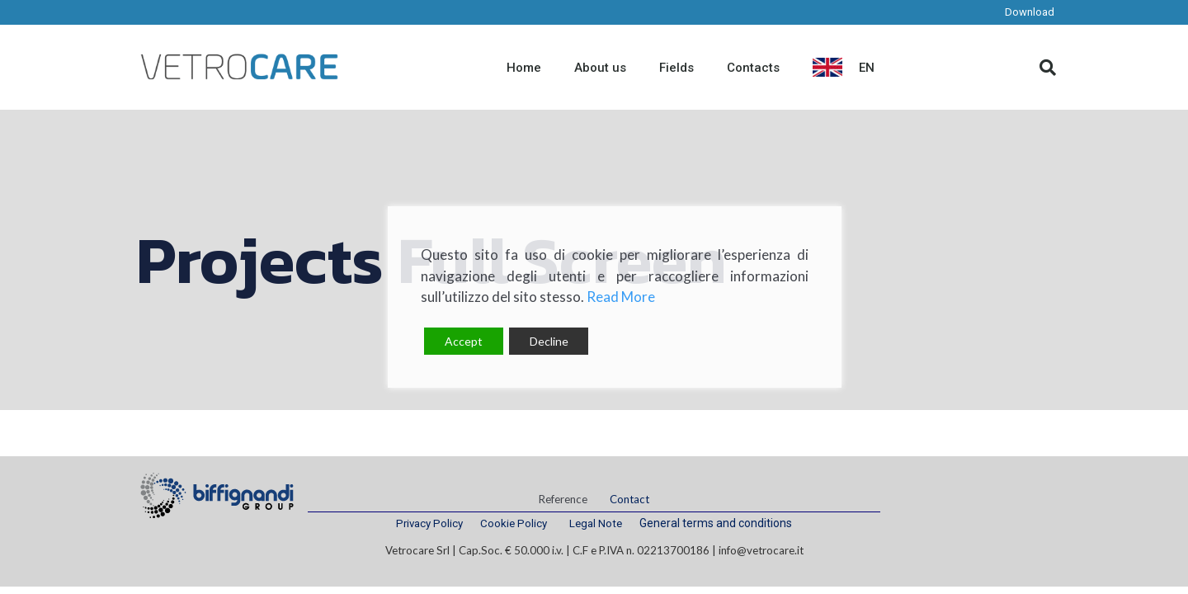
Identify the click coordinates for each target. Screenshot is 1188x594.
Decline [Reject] (549, 341)
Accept (464, 341)
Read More (621, 296)
